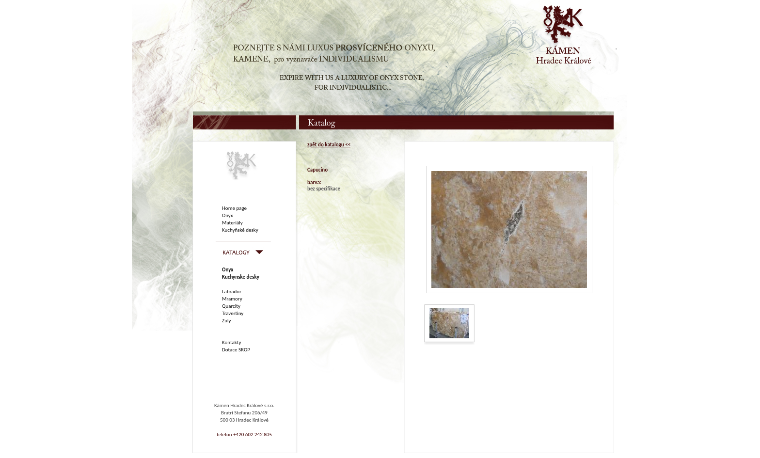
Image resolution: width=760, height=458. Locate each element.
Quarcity (231, 306)
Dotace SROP (236, 350)
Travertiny (232, 313)
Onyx (227, 215)
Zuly (226, 320)
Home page (234, 208)
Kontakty (231, 342)
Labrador (231, 291)
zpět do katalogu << (328, 145)
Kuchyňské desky (240, 230)
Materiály (232, 223)
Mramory (232, 299)
